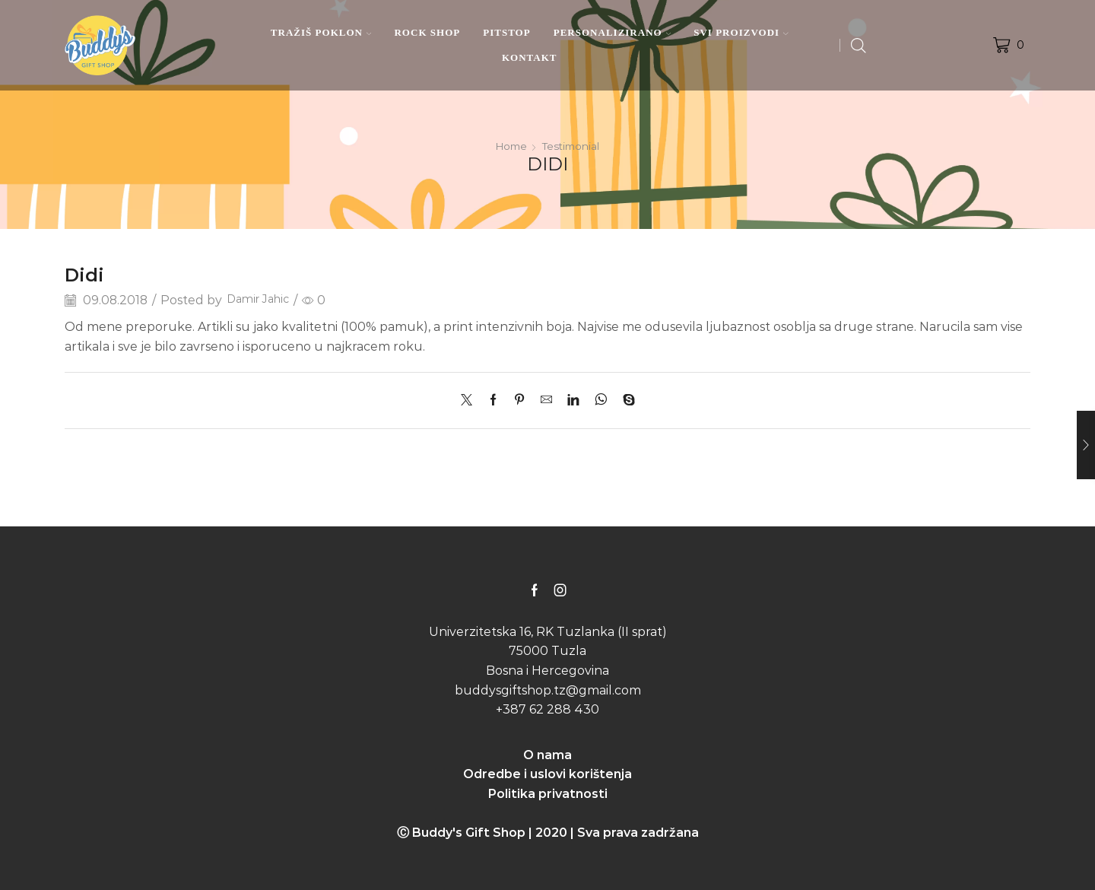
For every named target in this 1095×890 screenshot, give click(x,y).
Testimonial (572, 146)
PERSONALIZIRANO (612, 32)
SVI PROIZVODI (741, 32)
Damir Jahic (262, 300)
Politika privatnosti (548, 794)
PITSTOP (506, 32)
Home (510, 146)
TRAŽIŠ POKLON (321, 32)
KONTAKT (529, 57)
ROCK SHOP (427, 32)
